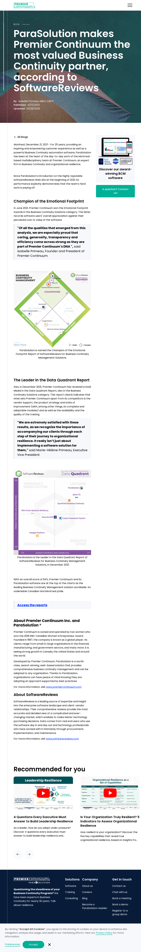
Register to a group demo (120, 912)
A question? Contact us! (115, 191)
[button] (130, 5)
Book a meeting (121, 898)
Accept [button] (33, 944)
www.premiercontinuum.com (63, 687)
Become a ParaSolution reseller (94, 906)
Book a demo (120, 904)
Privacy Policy (104, 933)
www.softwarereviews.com (62, 739)
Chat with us (119, 892)
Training (70, 892)
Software (70, 886)
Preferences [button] (12, 944)
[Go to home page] (37, 880)
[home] (24, 5)
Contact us (119, 886)
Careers (87, 892)
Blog (84, 898)
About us (87, 886)
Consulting (71, 898)
